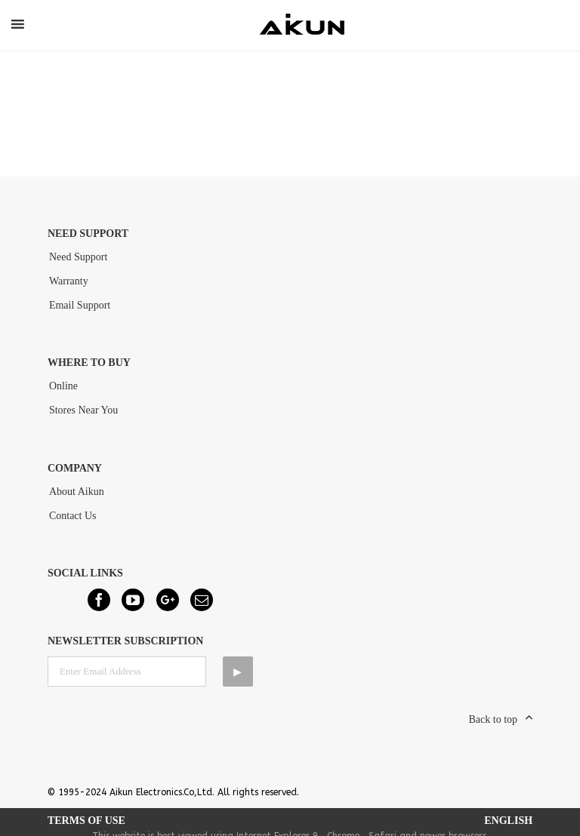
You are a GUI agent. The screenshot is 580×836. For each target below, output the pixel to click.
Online (63, 386)
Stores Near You (83, 410)
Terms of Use (86, 820)
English (508, 820)
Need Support (78, 257)
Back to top (493, 719)
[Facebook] (99, 600)
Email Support (79, 305)
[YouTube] (133, 600)
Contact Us (73, 515)
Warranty (68, 281)
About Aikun (76, 491)
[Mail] (201, 600)
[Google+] (167, 600)
